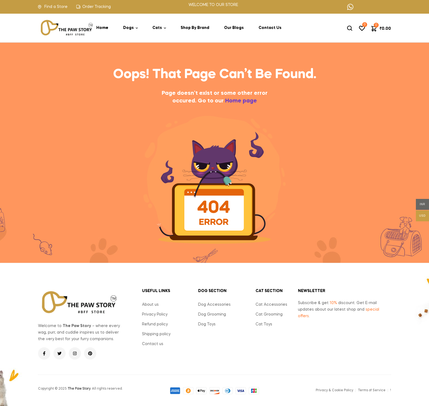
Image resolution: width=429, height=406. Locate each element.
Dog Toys (207, 324)
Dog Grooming (212, 314)
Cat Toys (264, 324)
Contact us (152, 344)
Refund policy (155, 324)
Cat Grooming (269, 314)
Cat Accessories (271, 305)
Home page (241, 101)
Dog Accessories (214, 305)
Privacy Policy (154, 314)
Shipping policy (156, 334)
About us (150, 305)
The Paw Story (79, 388)
